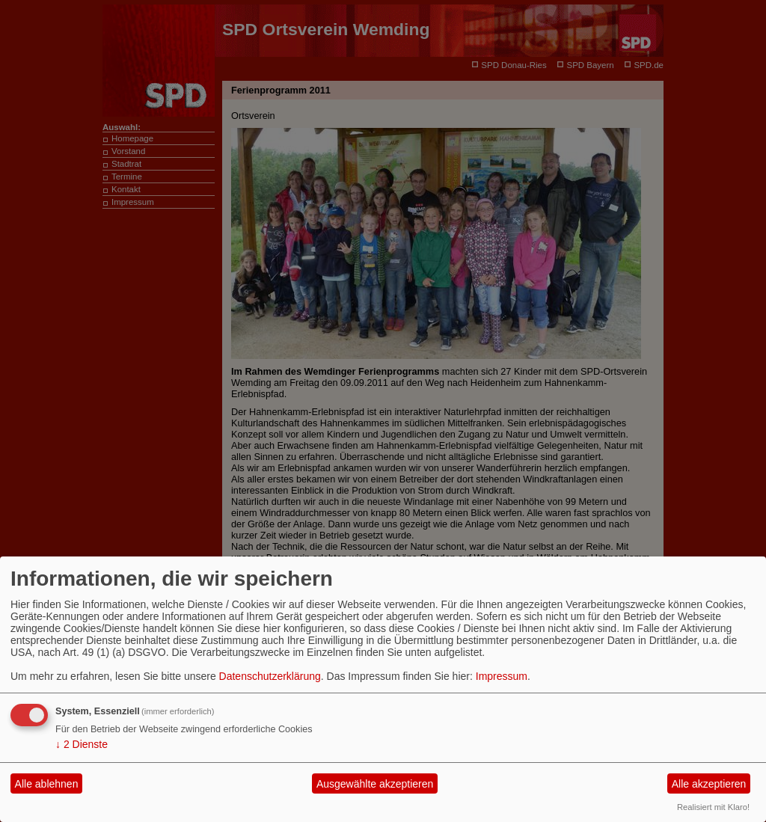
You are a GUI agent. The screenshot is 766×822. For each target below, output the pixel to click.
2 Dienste (81, 744)
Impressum (501, 676)
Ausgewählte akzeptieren (374, 784)
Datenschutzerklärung (270, 676)
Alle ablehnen (47, 784)
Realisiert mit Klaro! (713, 807)
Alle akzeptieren (709, 784)
